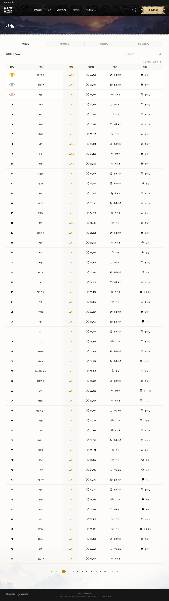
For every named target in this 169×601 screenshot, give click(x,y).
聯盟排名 (104, 43)
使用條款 (80, 593)
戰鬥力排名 (65, 43)
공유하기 (134, 9)
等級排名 (25, 43)
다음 (113, 571)
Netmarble (9, 2)
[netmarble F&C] (23, 594)
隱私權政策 (88, 593)
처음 (51, 571)
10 (105, 571)
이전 (56, 571)
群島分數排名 (143, 43)
